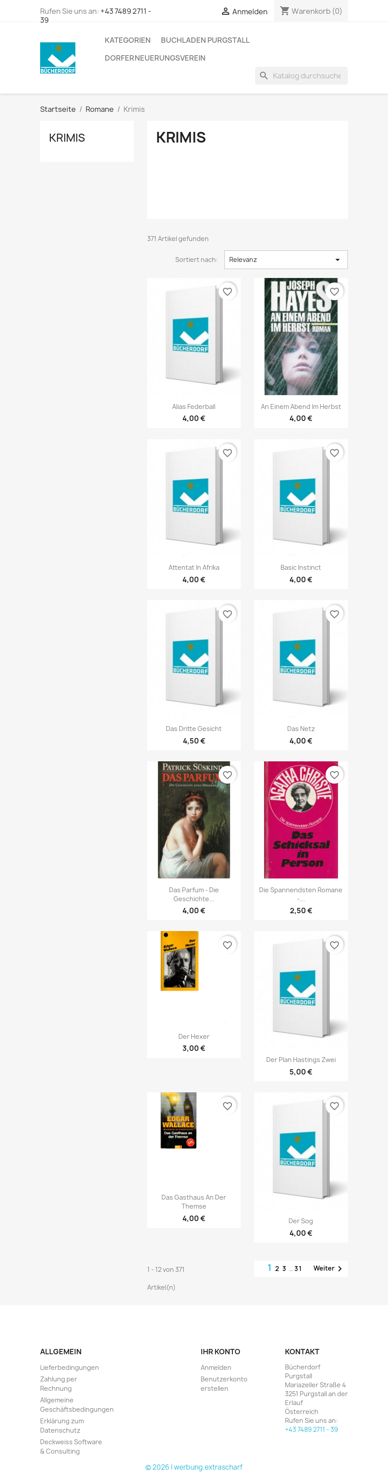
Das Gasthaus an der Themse (193, 1201)
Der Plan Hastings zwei (301, 1059)
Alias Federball (193, 406)
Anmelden (216, 1367)
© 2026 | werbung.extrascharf (194, 1467)
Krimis (67, 137)
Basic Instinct (301, 567)
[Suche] (301, 76)
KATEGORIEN (128, 40)
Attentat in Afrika (194, 567)
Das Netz (301, 728)
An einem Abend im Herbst (301, 406)
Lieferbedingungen (69, 1367)
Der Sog (301, 1221)
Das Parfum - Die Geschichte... (194, 894)
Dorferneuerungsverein (155, 58)
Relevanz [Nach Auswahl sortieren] (286, 259)
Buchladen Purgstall (205, 40)
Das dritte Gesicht (194, 728)
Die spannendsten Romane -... (301, 894)
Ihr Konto (220, 1351)
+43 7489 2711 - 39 (311, 1429)
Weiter (329, 1268)
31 (298, 1268)
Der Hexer (194, 1036)
